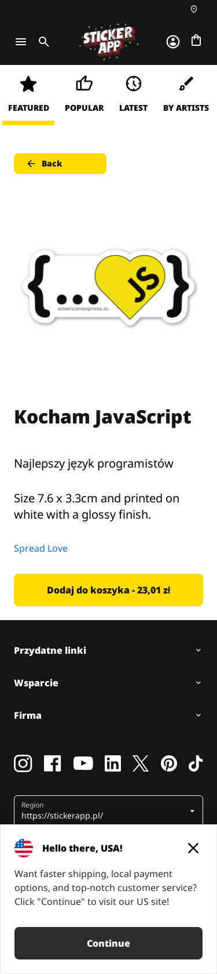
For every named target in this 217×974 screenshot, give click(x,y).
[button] (104, 811)
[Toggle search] (42, 42)
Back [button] (43, 163)
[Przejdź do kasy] (196, 40)
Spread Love (41, 548)
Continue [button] (108, 943)
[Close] (193, 848)
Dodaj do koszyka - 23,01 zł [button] (108, 590)
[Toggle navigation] (21, 42)
